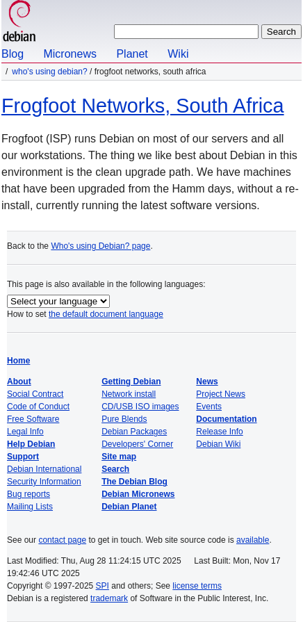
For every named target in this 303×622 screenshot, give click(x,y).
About (19, 381)
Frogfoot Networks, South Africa (142, 106)
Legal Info (25, 431)
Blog (12, 54)
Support (23, 456)
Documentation (226, 419)
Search (115, 469)
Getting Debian (131, 381)
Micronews (69, 54)
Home (18, 361)
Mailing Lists (30, 506)
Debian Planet (128, 506)
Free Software (33, 419)
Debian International (44, 469)
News (207, 381)
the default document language (106, 314)
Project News (220, 394)
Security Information (44, 481)
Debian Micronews (137, 494)
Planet (131, 54)
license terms (197, 586)
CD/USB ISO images (140, 406)
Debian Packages (134, 431)
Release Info (219, 431)
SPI (102, 586)
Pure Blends (124, 419)
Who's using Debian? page (100, 246)
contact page (62, 540)
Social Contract (35, 394)
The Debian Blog (134, 481)
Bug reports (28, 494)
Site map (118, 456)
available (252, 540)
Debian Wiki (218, 444)
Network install (128, 394)
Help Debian (31, 444)
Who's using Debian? (49, 71)
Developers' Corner (137, 444)
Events (209, 406)
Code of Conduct (38, 406)
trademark (109, 598)
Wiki (177, 54)
